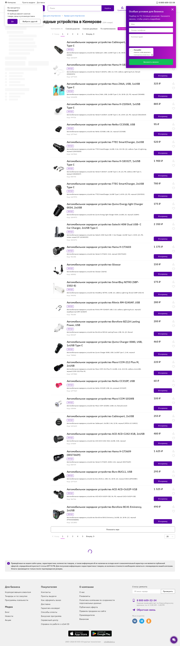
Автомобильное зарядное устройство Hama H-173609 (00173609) (99, 453)
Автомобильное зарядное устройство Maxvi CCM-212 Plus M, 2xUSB (103, 363)
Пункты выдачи (28, 2)
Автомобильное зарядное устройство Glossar (94, 264)
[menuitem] (55, 34)
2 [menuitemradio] (67, 34)
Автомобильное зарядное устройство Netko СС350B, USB (101, 124)
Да (12, 21)
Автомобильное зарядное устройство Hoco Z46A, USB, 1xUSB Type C (103, 85)
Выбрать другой (30, 21)
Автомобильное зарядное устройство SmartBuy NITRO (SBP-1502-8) (103, 283)
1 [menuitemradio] (62, 34)
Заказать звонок (151, 62)
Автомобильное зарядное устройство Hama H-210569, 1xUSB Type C (103, 105)
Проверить (168, 591)
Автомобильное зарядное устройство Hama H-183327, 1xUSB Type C (103, 162)
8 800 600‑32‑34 (165, 2)
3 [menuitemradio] (72, 34)
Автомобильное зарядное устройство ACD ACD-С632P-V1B (102, 489)
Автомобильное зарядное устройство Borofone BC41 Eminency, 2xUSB (104, 508)
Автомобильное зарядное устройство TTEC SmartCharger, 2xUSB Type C (105, 185)
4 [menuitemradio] (77, 34)
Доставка (41, 2)
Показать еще (112, 529)
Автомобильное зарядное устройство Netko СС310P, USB (101, 381)
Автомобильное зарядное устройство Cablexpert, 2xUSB (100, 416)
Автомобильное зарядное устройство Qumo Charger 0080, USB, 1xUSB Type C (104, 343)
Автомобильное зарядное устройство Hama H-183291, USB (102, 64)
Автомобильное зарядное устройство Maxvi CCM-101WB (100, 398)
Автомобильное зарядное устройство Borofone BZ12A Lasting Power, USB (103, 323)
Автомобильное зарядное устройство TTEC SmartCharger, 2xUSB (105, 142)
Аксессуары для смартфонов (49, 16)
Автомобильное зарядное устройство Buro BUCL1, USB (99, 471)
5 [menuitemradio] (82, 34)
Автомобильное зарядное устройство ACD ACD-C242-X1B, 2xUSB (105, 433)
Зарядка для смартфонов (74, 16)
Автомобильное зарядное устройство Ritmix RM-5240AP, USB (103, 302)
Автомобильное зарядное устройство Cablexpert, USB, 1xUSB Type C (103, 43)
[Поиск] (81, 8)
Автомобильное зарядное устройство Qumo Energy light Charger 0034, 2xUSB (105, 205)
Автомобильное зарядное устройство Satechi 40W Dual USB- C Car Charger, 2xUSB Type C (104, 226)
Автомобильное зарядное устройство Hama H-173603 (99, 247)
